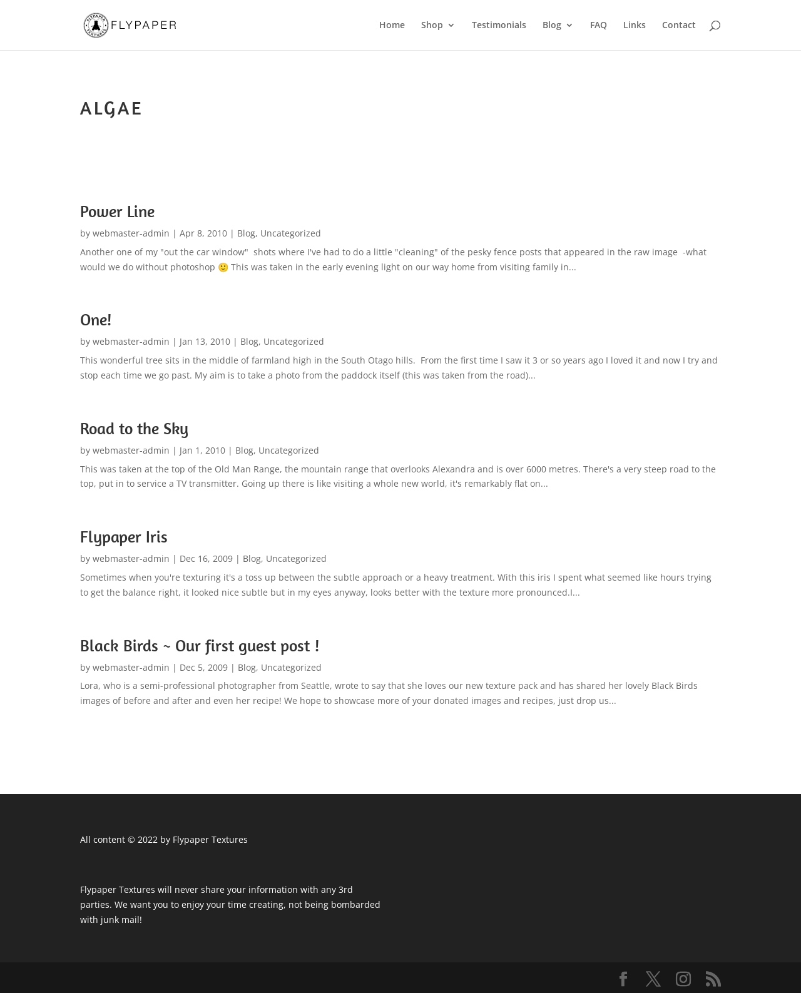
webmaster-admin (131, 233)
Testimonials (499, 26)
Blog (552, 26)
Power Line (117, 211)
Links (634, 26)
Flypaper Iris (124, 536)
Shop (432, 26)
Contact (679, 26)
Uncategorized (290, 233)
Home (392, 26)
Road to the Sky (134, 428)
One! (95, 319)
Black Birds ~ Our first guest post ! (199, 645)
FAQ (598, 26)
